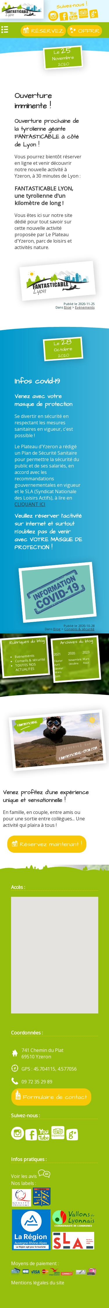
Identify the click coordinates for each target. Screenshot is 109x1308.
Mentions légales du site (37, 1282)
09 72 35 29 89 (37, 1081)
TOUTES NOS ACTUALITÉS (25, 667)
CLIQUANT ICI (30, 504)
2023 (86, 651)
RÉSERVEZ (43, 31)
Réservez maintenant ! (47, 844)
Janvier (59, 668)
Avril (57, 664)
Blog (67, 307)
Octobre (73, 663)
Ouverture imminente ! (33, 101)
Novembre (74, 659)
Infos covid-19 (37, 381)
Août (86, 662)
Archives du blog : (73, 645)
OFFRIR (84, 31)
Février (58, 661)
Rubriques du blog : (23, 645)
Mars (58, 672)
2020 (71, 653)
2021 (57, 654)
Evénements (84, 307)
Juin (58, 676)
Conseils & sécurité (79, 629)
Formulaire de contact (51, 1095)
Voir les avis (30, 1176)
